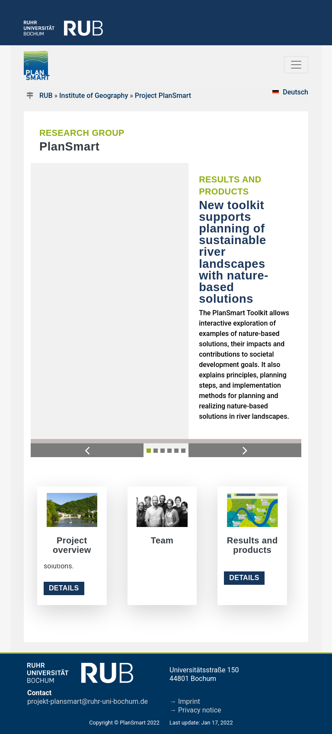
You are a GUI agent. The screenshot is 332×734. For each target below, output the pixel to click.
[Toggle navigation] (296, 64)
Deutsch (295, 92)
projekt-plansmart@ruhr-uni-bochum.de (87, 701)
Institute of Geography (93, 95)
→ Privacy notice (195, 710)
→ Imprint (184, 701)
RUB (46, 95)
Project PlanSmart (163, 95)
